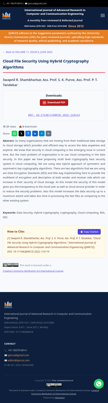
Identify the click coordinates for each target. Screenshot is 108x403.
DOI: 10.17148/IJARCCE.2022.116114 (54, 115)
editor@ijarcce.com (19, 360)
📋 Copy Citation (89, 231)
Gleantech (60, 397)
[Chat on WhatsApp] (99, 384)
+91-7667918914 (14, 3)
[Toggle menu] (102, 15)
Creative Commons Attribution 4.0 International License (33, 271)
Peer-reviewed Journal (62, 380)
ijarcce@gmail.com (37, 3)
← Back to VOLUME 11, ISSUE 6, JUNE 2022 (28, 52)
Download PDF (54, 102)
